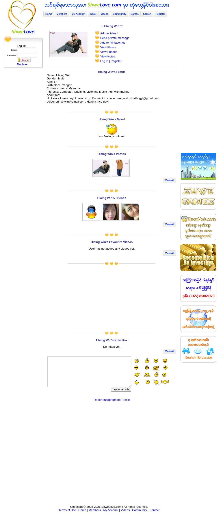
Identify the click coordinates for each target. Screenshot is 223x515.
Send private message (115, 38)
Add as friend (109, 33)
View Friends (108, 51)
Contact (154, 510)
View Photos (108, 47)
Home (48, 14)
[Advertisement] (21, 135)
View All (169, 180)
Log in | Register (111, 61)
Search (147, 14)
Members (62, 14)
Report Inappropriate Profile (112, 399)
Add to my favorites (112, 42)
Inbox (93, 14)
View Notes (107, 56)
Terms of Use (67, 510)
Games (135, 14)
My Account (78, 14)
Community (119, 14)
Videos (104, 14)
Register (22, 64)
